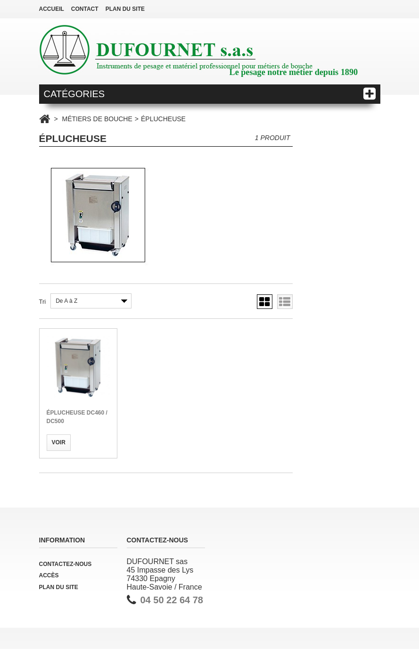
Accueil (51, 9)
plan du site (125, 9)
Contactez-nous (65, 564)
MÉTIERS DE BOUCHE (97, 119)
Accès (49, 575)
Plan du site (58, 587)
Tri (42, 301)
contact (85, 9)
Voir (59, 442)
